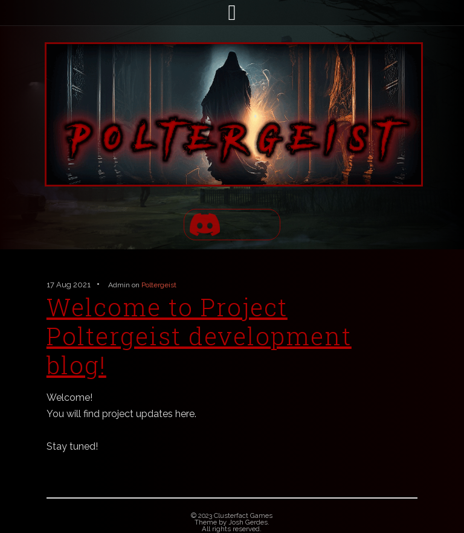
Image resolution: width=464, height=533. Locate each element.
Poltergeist (158, 285)
